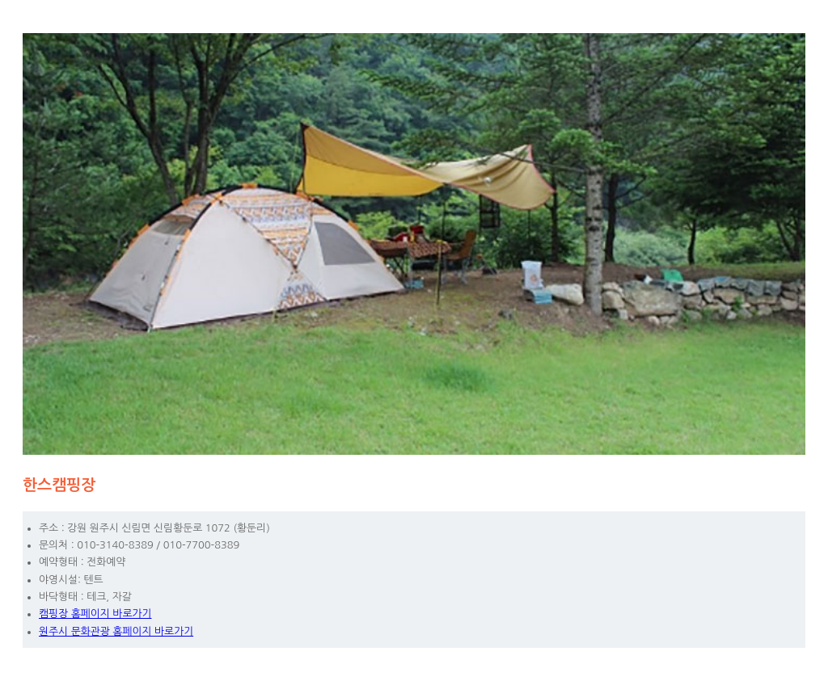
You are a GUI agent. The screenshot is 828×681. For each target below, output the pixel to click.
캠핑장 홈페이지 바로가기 (95, 613)
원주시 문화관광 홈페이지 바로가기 (116, 631)
